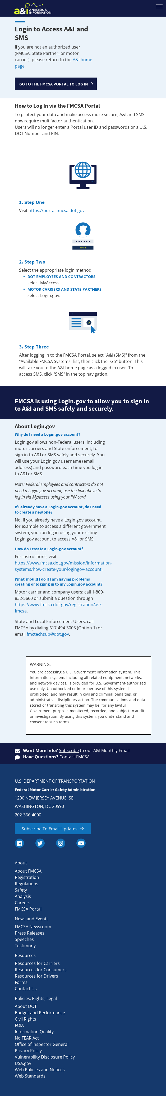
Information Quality (34, 1032)
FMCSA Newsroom (33, 927)
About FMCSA (28, 871)
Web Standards (30, 1076)
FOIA (19, 1025)
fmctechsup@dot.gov (48, 634)
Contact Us (26, 989)
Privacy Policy (28, 1051)
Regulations (26, 884)
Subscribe (69, 750)
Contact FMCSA (74, 757)
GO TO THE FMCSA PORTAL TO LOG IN (53, 84)
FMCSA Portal (28, 909)
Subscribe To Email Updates (49, 829)
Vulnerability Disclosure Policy (45, 1057)
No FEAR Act (27, 1038)
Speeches (24, 939)
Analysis (23, 896)
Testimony (25, 946)
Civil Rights (25, 1019)
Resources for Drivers (36, 976)
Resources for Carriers (37, 963)
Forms (21, 982)
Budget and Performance (40, 1013)
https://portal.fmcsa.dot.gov (57, 210)
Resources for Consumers (41, 970)
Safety (21, 890)
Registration (27, 877)
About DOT (26, 1006)
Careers (22, 903)
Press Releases (29, 933)
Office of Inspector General (41, 1044)
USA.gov (23, 1063)
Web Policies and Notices (40, 1070)
